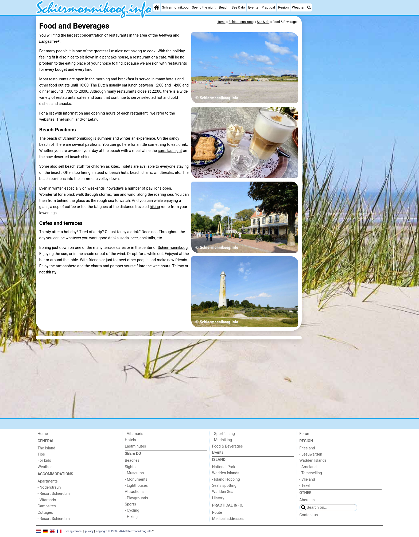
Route (217, 512)
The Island (46, 448)
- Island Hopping (226, 479)
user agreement (73, 531)
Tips (41, 454)
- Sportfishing (223, 434)
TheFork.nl (65, 119)
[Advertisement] (343, 139)
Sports (130, 504)
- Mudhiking (222, 440)
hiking (155, 207)
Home (42, 434)
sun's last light (170, 150)
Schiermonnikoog (175, 7)
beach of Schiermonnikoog (69, 138)
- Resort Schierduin (53, 493)
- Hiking (131, 517)
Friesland (307, 448)
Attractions (134, 491)
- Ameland (308, 467)
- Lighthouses (136, 485)
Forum (304, 434)
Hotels (130, 440)
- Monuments (136, 479)
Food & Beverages (227, 446)
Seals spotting (224, 485)
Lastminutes (135, 446)
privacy (89, 531)
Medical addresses (228, 518)
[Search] (309, 7)
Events (253, 7)
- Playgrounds (136, 498)
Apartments (47, 481)
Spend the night (204, 7)
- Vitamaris (46, 500)
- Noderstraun (49, 487)
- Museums (134, 473)
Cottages (45, 512)
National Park (223, 467)
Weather (298, 7)
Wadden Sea (223, 491)
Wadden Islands (225, 473)
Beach (223, 7)
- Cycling (132, 510)
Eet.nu (93, 119)
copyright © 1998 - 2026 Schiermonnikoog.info (124, 531)
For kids (44, 460)
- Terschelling (310, 473)
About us (307, 500)
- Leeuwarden (310, 454)
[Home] (156, 7)
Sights (130, 467)
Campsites (46, 506)
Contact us (308, 515)
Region (283, 7)
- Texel (304, 485)
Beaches (132, 460)
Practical (268, 7)
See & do (238, 7)
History (218, 498)
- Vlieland (307, 479)
